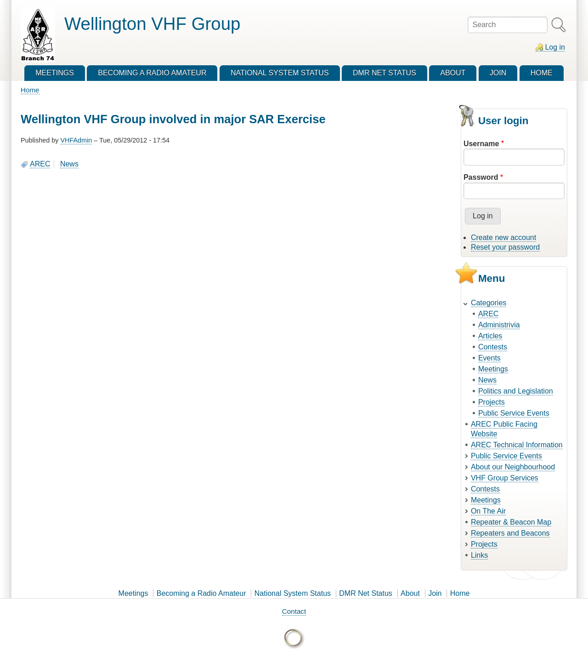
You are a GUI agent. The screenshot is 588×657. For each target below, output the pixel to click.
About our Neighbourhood (513, 467)
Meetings (493, 369)
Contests (492, 347)
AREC (40, 164)
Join (434, 593)
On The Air (488, 511)
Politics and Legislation (515, 391)
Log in (555, 47)
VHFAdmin (76, 140)
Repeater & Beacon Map (511, 522)
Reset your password (505, 247)
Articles (490, 336)
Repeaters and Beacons (510, 533)
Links (479, 555)
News (69, 164)
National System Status (292, 593)
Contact (294, 611)
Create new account (503, 237)
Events (489, 358)
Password (481, 177)
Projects (491, 402)
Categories (488, 303)
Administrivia (499, 325)
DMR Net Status (365, 593)
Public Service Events (513, 413)
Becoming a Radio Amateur (201, 593)
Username (481, 144)
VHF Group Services (504, 478)
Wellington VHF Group (152, 24)
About (410, 593)
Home (30, 90)
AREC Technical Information (517, 445)
